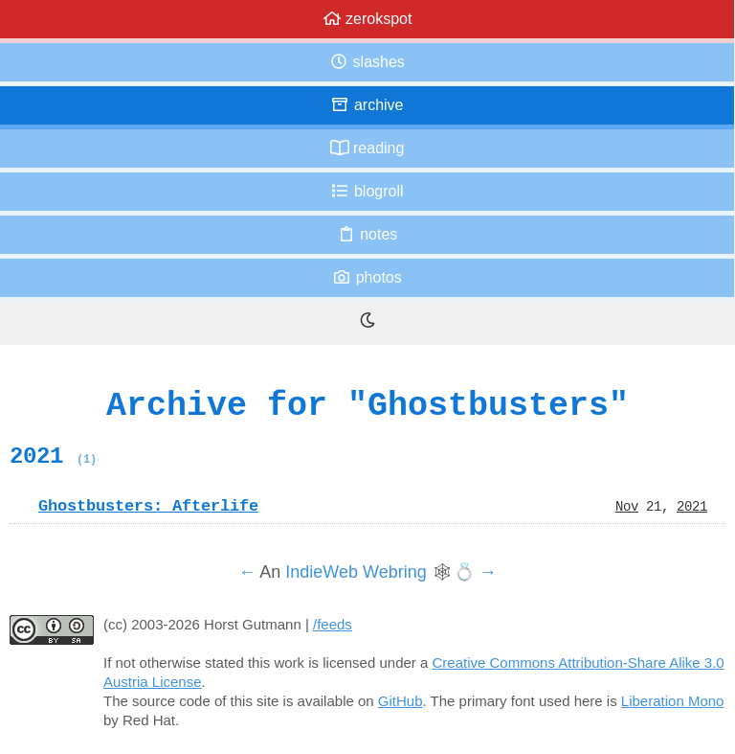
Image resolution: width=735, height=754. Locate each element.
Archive (366, 105)
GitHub (400, 701)
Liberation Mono (672, 701)
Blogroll (366, 191)
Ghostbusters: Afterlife (148, 505)
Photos (366, 277)
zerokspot (367, 19)
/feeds (332, 624)
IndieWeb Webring (355, 572)
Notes (367, 234)
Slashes (367, 62)
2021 (53, 456)
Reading (367, 148)
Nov (626, 505)
